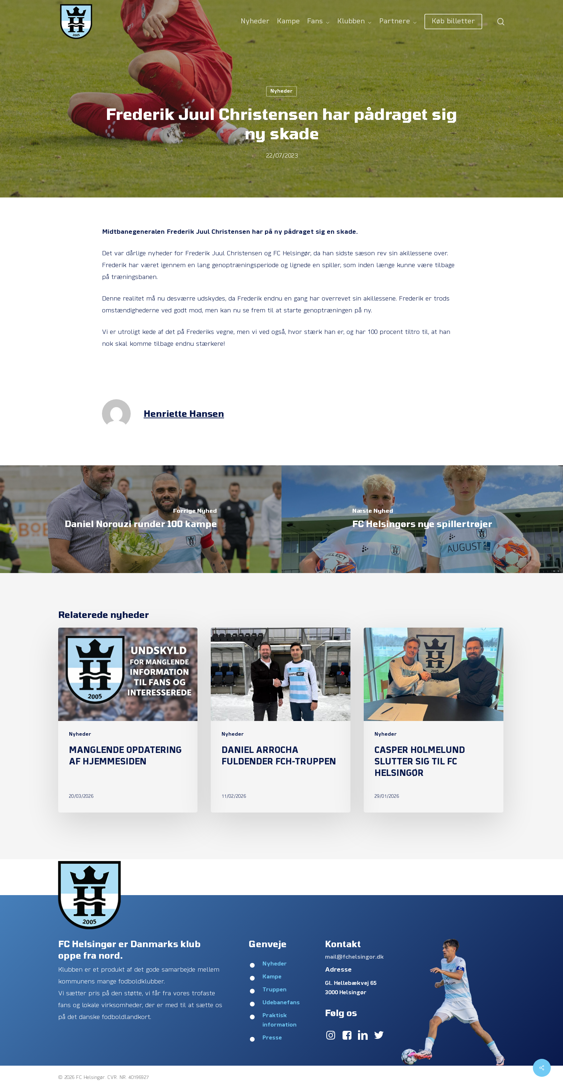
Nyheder (281, 91)
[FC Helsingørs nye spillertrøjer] (422, 519)
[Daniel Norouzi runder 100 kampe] (141, 519)
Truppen (274, 990)
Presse (272, 1038)
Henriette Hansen (184, 413)
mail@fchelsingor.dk (354, 957)
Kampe (272, 977)
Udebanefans (281, 1003)
